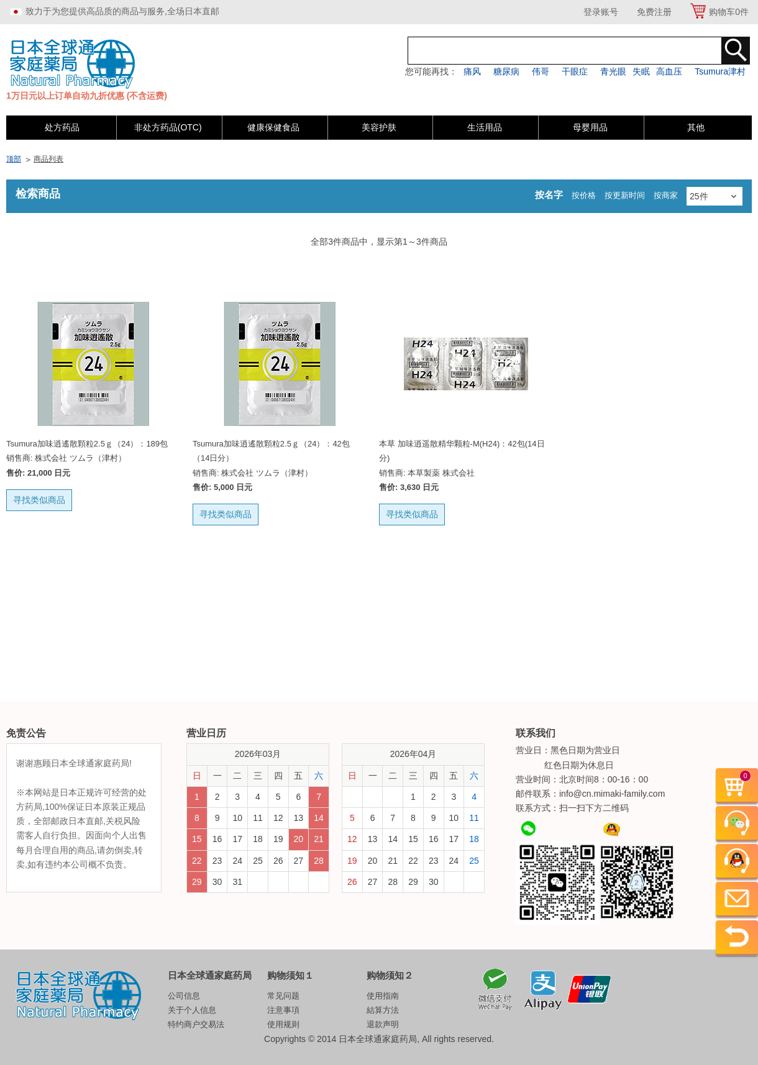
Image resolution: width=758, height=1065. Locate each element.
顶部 (13, 159)
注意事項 (283, 1010)
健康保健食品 (273, 127)
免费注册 (654, 12)
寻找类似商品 (39, 500)
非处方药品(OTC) (168, 127)
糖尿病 (506, 71)
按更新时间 (625, 195)
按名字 (549, 194)
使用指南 (383, 995)
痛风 (472, 71)
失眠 (641, 71)
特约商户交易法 (196, 1024)
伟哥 (540, 71)
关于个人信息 (192, 1010)
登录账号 (600, 12)
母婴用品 (590, 127)
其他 (696, 127)
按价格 (584, 195)
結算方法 (383, 1010)
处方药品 (62, 127)
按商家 (666, 195)
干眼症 (575, 71)
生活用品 (484, 127)
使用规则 (283, 1024)
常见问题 (283, 995)
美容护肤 (379, 127)
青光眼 (613, 71)
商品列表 (48, 159)
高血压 (669, 71)
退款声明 (383, 1024)
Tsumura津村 (720, 71)
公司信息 (184, 995)
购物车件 (729, 12)
